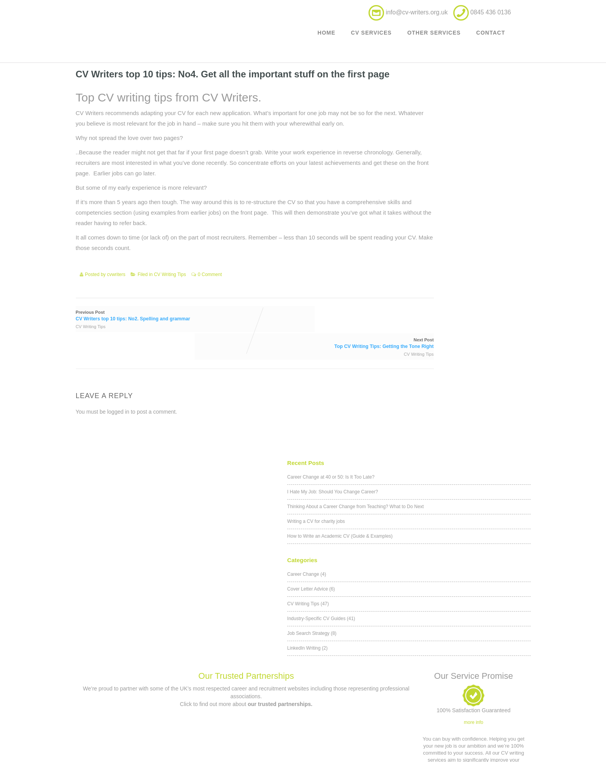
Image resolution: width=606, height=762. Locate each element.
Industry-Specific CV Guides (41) (428, 237)
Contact (490, 37)
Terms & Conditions (359, 677)
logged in (118, 400)
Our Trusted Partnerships (246, 436)
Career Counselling (132, 732)
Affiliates (359, 704)
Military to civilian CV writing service (132, 718)
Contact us (246, 686)
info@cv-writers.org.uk (416, 15)
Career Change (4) (413, 193)
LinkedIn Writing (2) (414, 266)
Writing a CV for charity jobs (423, 141)
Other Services (434, 37)
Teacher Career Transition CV (132, 745)
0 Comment (210, 295)
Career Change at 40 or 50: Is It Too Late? (438, 86)
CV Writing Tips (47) (415, 222)
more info (473, 482)
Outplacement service (132, 691)
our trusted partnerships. (280, 464)
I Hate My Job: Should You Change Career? (439, 101)
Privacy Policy (359, 691)
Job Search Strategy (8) (419, 252)
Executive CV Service (132, 704)
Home (326, 37)
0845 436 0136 (250, 707)
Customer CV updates (132, 677)
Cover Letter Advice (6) (418, 207)
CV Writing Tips (170, 295)
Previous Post (153, 335)
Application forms (358, 718)
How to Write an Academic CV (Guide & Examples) (446, 156)
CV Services (371, 37)
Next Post (307, 335)
